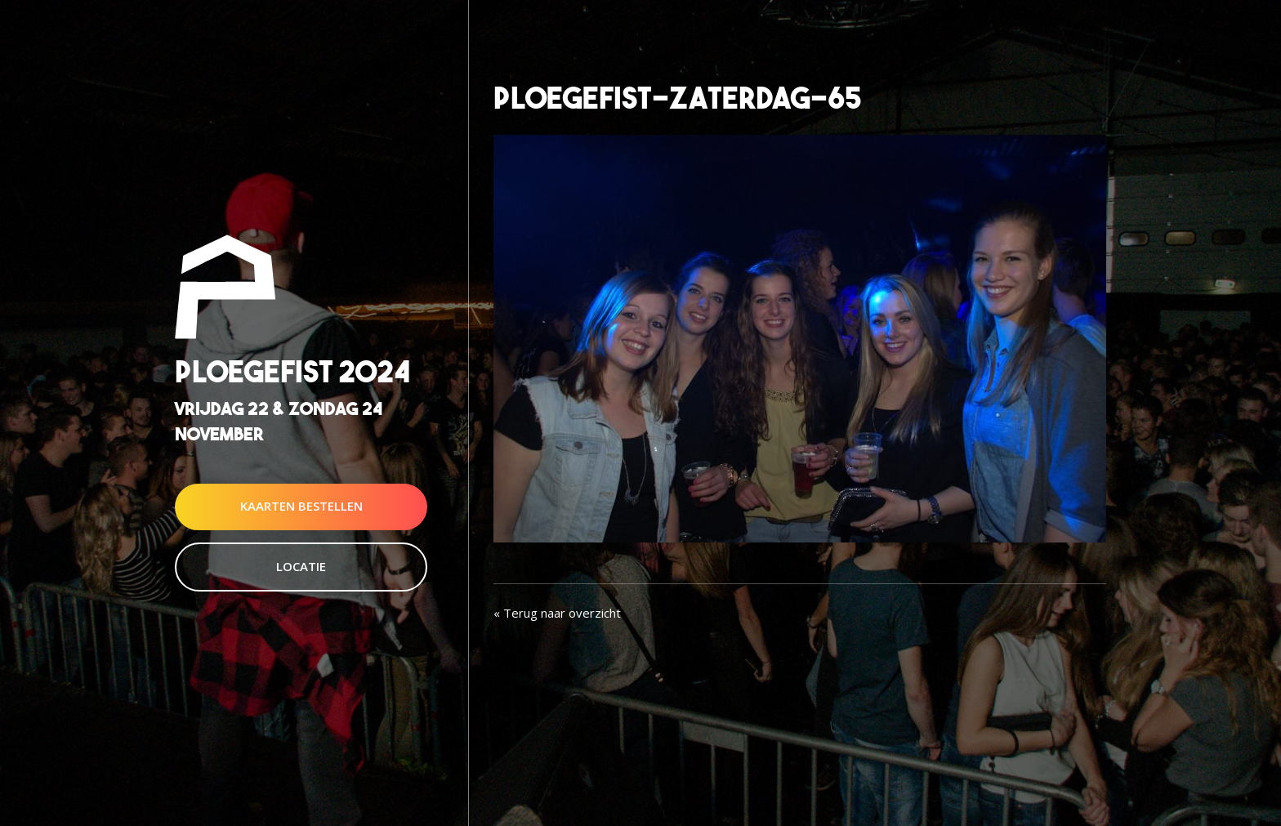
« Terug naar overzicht (557, 613)
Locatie (301, 566)
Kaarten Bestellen (301, 506)
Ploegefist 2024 (292, 371)
